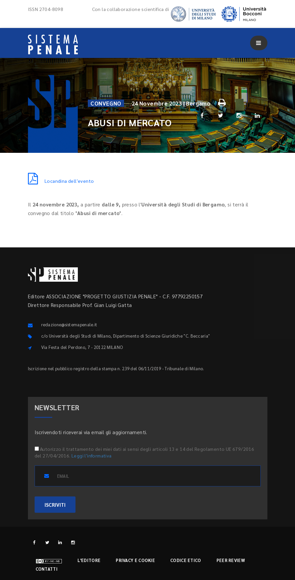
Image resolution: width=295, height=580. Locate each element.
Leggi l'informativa (92, 455)
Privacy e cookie (135, 560)
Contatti (47, 569)
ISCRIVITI (55, 504)
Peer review (231, 560)
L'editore (89, 560)
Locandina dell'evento (61, 181)
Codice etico (185, 560)
